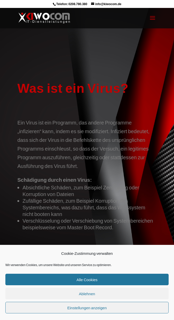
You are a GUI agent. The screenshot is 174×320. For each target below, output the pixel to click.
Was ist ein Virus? (72, 88)
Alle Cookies (87, 279)
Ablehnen (87, 293)
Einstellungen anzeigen (87, 307)
